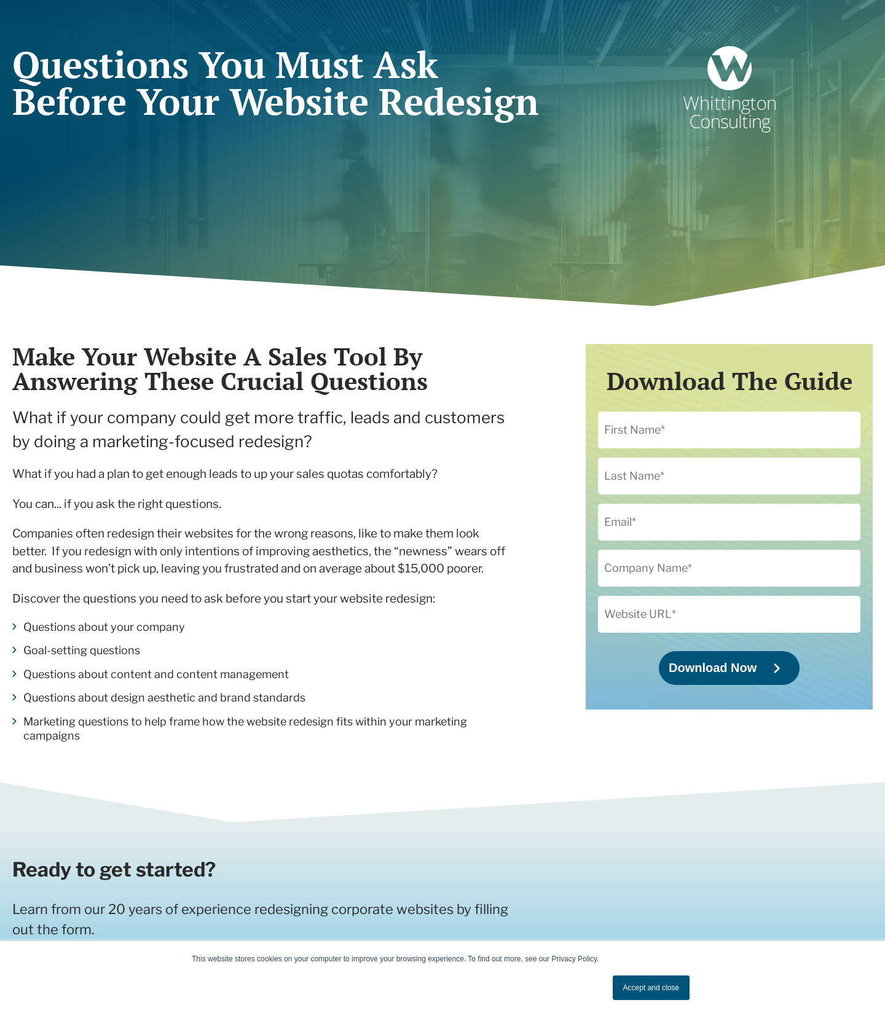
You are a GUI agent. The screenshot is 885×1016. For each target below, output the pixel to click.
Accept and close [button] (651, 987)
